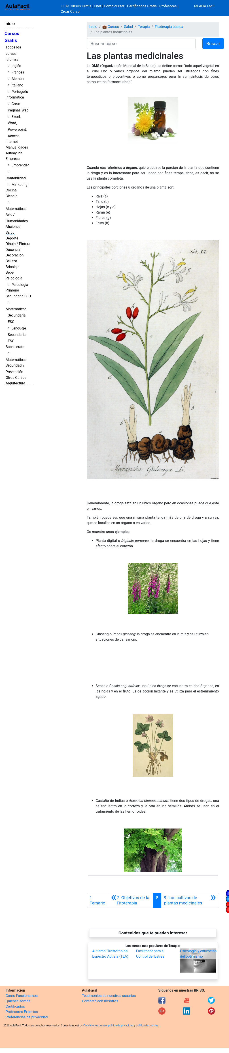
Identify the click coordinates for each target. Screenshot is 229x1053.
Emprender (20, 165)
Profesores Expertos (22, 1012)
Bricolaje (12, 267)
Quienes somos (18, 1001)
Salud (10, 232)
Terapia (144, 27)
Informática (15, 97)
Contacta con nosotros (100, 1001)
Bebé (10, 272)
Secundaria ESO (18, 296)
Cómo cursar (114, 6)
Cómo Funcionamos (22, 996)
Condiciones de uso (95, 1025)
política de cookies (147, 1025)
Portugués (19, 92)
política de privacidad (120, 1025)
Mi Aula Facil (204, 6)
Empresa (13, 159)
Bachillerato (15, 347)
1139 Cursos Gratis (76, 6)
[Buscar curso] (141, 43)
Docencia (13, 250)
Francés (17, 72)
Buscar (213, 43)
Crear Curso (70, 11)
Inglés (16, 66)
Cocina (11, 190)
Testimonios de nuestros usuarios (109, 996)
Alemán (17, 79)
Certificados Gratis (142, 6)
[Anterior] (130, 900)
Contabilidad (16, 178)
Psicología (14, 278)
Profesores (168, 6)
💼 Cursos (110, 27)
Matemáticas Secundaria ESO (16, 315)
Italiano (17, 85)
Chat (97, 6)
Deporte (12, 238)
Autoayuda (14, 153)
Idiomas (12, 59)
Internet (12, 142)
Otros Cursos (16, 377)
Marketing (19, 184)
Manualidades (17, 147)
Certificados (15, 1006)
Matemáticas (16, 209)
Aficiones (13, 226)
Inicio (9, 23)
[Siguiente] (190, 900)
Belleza (11, 261)
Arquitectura (15, 383)
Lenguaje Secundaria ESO (17, 334)
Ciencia (11, 196)
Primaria (12, 290)
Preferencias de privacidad (27, 1017)
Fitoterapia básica (169, 27)
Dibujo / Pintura (18, 244)
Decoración (15, 255)
